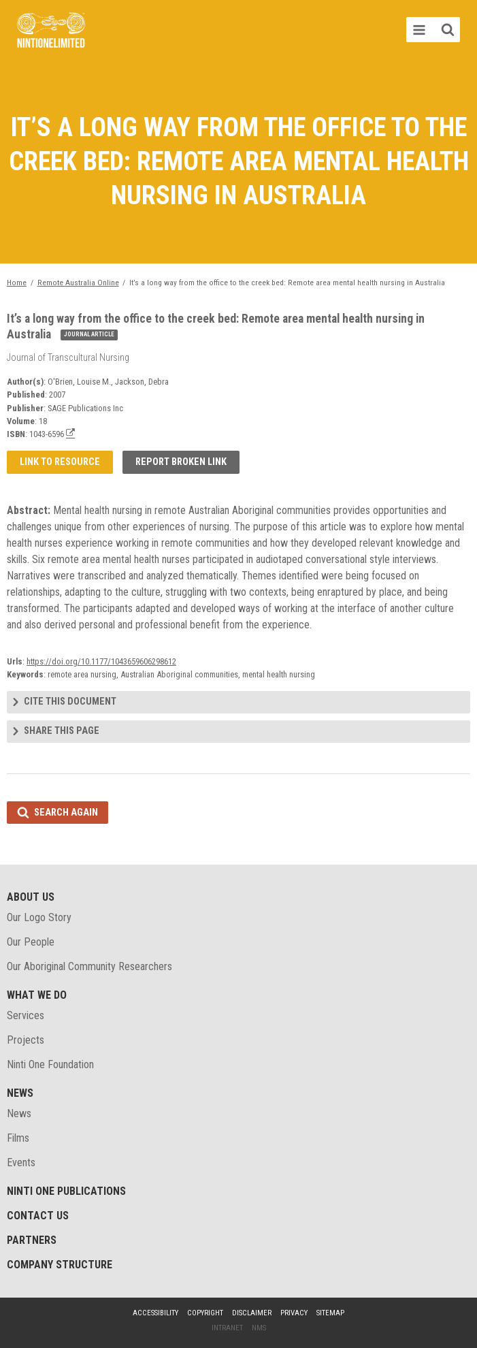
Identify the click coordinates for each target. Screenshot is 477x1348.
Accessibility (155, 1313)
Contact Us (38, 1215)
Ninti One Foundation (50, 1064)
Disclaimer (252, 1313)
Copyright (205, 1313)
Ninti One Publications (66, 1191)
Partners (31, 1240)
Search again (66, 812)
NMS (259, 1327)
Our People (30, 941)
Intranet (227, 1327)
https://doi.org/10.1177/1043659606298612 (101, 661)
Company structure (59, 1264)
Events (21, 1162)
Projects (25, 1039)
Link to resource (60, 462)
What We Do (37, 995)
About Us (30, 896)
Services (25, 1015)
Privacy (294, 1313)
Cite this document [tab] (70, 701)
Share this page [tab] (61, 731)
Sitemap (330, 1313)
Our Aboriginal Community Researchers (89, 966)
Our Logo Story (39, 917)
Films (18, 1138)
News (20, 1093)
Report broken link (181, 462)
